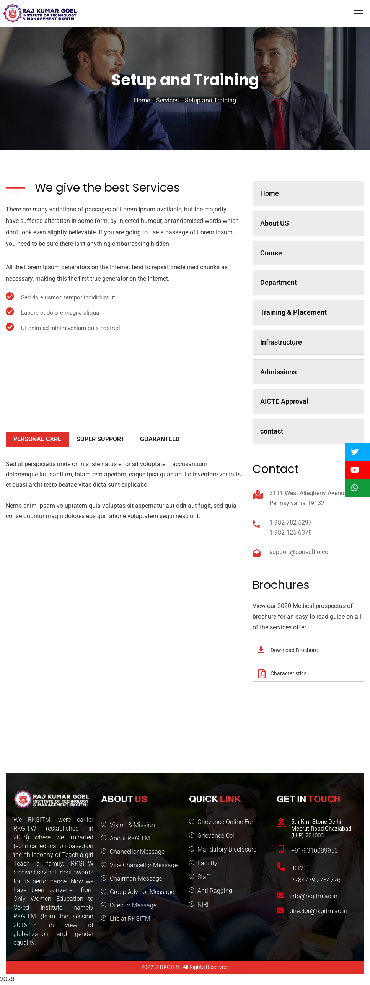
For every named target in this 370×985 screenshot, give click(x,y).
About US (274, 223)
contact (271, 431)
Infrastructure (281, 342)
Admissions (278, 372)
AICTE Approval (284, 401)
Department (278, 282)
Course (271, 253)
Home (142, 100)
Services (167, 100)
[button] (357, 452)
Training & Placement (293, 312)
